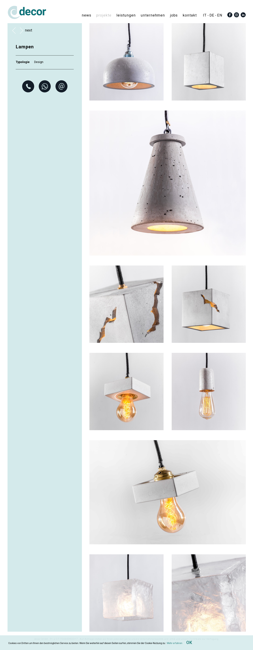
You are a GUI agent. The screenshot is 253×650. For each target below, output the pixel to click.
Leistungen (126, 15)
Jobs (174, 15)
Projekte (103, 15)
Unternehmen (153, 15)
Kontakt (190, 15)
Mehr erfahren (174, 643)
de (211, 15)
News (86, 15)
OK (189, 642)
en (219, 15)
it (205, 15)
